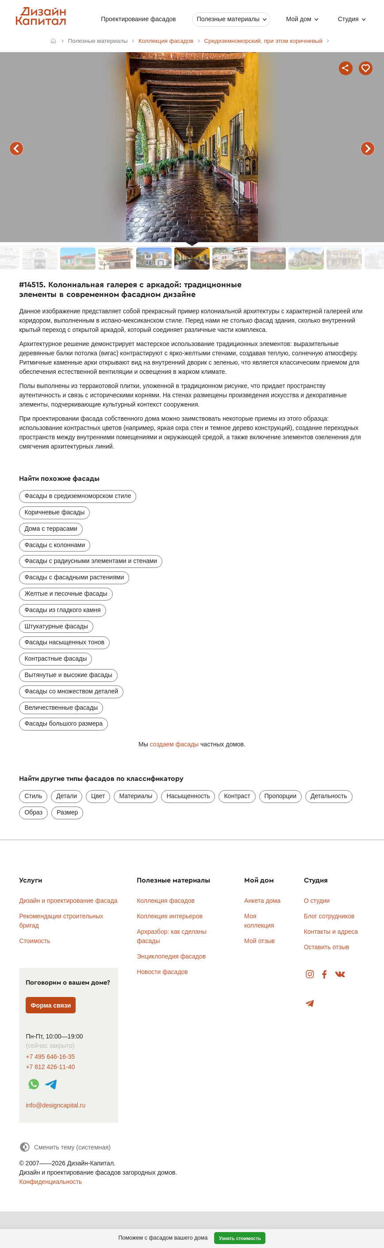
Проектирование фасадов (138, 19)
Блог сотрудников (329, 916)
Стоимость (34, 940)
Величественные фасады (61, 707)
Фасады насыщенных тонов (64, 642)
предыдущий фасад (16, 148)
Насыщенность (188, 795)
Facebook (324, 975)
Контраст (237, 795)
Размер (67, 812)
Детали (66, 795)
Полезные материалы (227, 19)
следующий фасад (367, 148)
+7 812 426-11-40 (50, 1067)
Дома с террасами (50, 528)
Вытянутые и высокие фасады (68, 674)
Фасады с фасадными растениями (74, 577)
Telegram (310, 1004)
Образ (33, 812)
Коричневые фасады (54, 512)
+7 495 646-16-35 (50, 1057)
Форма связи (51, 1005)
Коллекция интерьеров (170, 916)
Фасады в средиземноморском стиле (77, 495)
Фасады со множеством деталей (71, 691)
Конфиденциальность (50, 1181)
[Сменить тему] (65, 1147)
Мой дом (298, 19)
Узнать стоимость (240, 1238)
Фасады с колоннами (54, 544)
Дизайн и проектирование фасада (68, 900)
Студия (348, 19)
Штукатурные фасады (56, 626)
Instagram (310, 975)
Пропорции (280, 795)
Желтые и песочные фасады (65, 593)
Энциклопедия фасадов (171, 956)
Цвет (98, 795)
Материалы (135, 795)
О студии (317, 900)
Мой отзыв (259, 940)
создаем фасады (174, 744)
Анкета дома (262, 900)
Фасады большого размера (63, 723)
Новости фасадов (162, 971)
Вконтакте (340, 975)
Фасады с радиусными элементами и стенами (90, 560)
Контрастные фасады (55, 658)
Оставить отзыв (326, 947)
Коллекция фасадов (166, 900)
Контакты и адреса (331, 931)
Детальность (329, 795)
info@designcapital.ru (55, 1105)
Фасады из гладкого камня (62, 609)
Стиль (33, 795)
